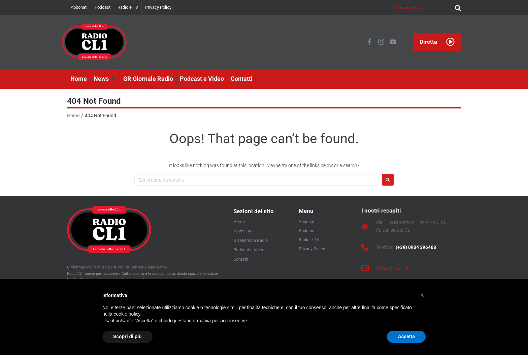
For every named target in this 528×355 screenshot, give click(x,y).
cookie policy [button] (126, 314)
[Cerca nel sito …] (424, 7)
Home (73, 115)
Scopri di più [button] (127, 336)
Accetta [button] (406, 336)
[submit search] (456, 7)
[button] (105, 79)
